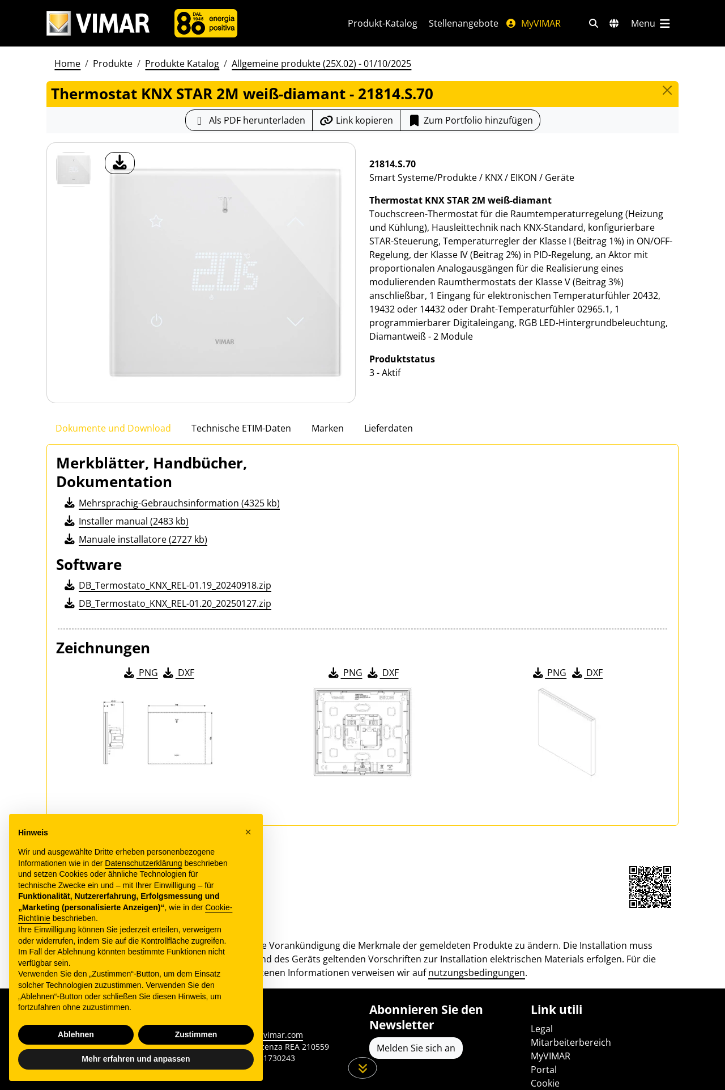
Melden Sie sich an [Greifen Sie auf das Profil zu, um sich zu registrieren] (416, 1048)
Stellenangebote (463, 23)
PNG (140, 672)
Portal (544, 1069)
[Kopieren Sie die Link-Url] (356, 120)
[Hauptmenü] (651, 23)
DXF (177, 672)
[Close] (667, 90)
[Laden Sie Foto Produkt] (120, 163)
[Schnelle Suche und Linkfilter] (593, 23)
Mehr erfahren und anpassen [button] (136, 1058)
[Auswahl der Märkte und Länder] (614, 23)
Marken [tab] (328, 428)
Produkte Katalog (182, 63)
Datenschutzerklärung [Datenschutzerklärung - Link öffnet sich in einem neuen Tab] (143, 863)
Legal (542, 1029)
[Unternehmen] (205, 23)
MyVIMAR (533, 23)
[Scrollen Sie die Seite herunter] (362, 1068)
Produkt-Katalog (382, 23)
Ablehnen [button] (76, 1034)
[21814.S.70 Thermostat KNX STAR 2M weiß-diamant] (73, 169)
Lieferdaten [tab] (388, 428)
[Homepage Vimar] (98, 23)
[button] (248, 832)
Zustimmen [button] (196, 1034)
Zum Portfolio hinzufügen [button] (470, 120)
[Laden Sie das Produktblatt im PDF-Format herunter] (249, 120)
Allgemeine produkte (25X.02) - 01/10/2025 (321, 63)
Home (67, 63)
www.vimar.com (272, 1034)
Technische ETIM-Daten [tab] (241, 428)
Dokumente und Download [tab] (113, 428)
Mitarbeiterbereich (571, 1042)
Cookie (545, 1083)
